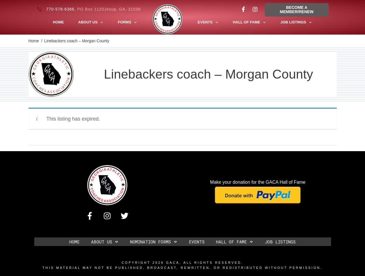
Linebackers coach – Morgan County (208, 74)
